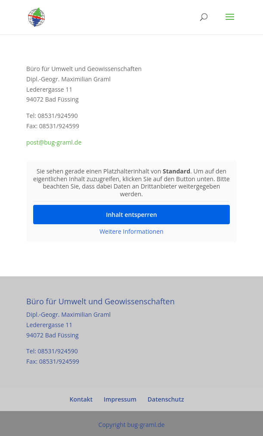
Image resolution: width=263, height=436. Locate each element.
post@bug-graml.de (53, 142)
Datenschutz (166, 399)
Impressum (120, 399)
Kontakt (81, 399)
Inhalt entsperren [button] (131, 214)
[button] (15, 420)
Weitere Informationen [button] (131, 231)
